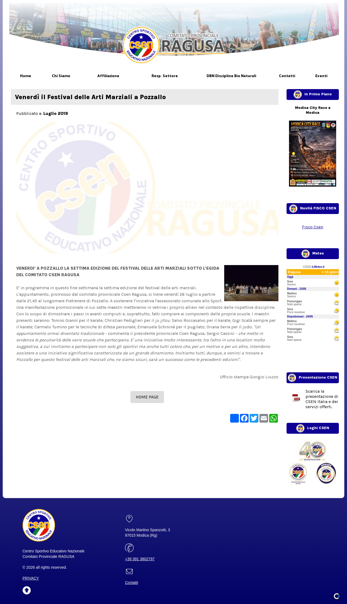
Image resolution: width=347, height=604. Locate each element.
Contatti (131, 582)
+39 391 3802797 (140, 559)
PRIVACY (31, 578)
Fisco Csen (312, 226)
